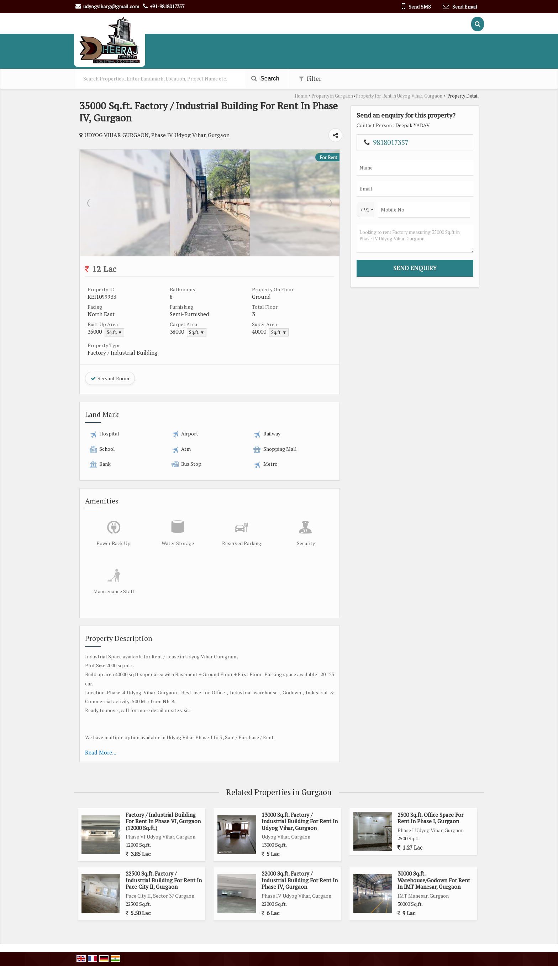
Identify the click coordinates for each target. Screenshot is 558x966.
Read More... (100, 752)
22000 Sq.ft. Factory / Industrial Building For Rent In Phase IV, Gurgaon (300, 880)
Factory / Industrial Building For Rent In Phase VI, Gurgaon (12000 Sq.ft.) (163, 821)
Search (265, 78)
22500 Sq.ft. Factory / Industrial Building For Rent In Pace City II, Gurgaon (164, 880)
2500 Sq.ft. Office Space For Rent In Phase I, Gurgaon (430, 818)
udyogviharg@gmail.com (111, 6)
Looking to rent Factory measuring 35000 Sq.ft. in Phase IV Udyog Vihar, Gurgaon (415, 239)
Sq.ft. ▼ (114, 332)
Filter (310, 79)
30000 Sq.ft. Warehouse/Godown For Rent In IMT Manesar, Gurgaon (434, 880)
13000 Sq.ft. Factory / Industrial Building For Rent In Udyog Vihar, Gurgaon (300, 821)
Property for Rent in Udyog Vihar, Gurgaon (399, 96)
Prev (89, 203)
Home (301, 96)
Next (330, 203)
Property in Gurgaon (332, 96)
